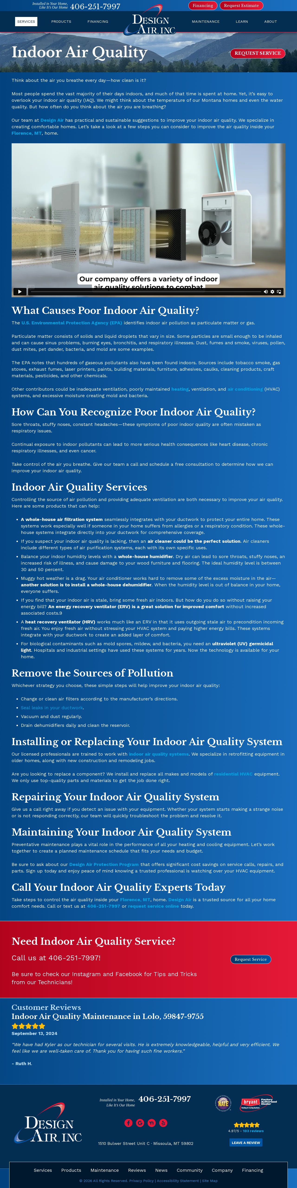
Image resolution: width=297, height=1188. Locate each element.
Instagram (86, 974)
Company (222, 1170)
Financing (97, 21)
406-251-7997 (95, 6)
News (161, 1170)
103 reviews (253, 1131)
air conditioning (245, 389)
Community (190, 1170)
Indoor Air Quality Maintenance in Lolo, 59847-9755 (108, 1016)
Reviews (137, 1170)
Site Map (210, 1180)
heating (180, 389)
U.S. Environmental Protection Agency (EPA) (72, 323)
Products (61, 21)
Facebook (128, 974)
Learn (242, 21)
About (270, 21)
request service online (153, 906)
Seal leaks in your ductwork (52, 707)
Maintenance (206, 21)
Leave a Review (246, 1143)
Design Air (52, 120)
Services (26, 21)
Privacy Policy (141, 1180)
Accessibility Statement (178, 1180)
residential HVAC (233, 774)
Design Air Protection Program (104, 864)
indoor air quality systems (159, 754)
